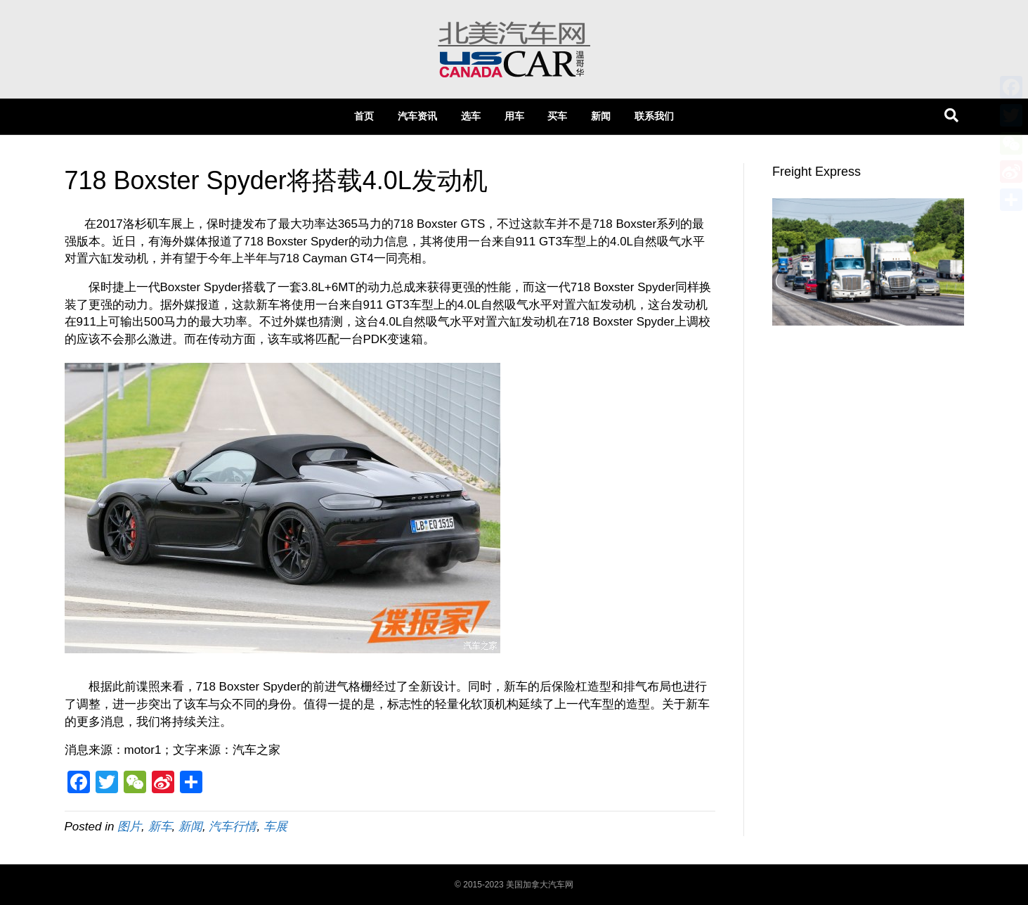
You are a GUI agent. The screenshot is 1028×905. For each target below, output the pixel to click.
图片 (129, 826)
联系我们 (654, 116)
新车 (160, 826)
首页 (364, 116)
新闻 (601, 116)
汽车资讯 (417, 116)
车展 (275, 826)
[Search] (951, 115)
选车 (471, 116)
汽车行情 (232, 826)
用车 (514, 116)
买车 (557, 116)
